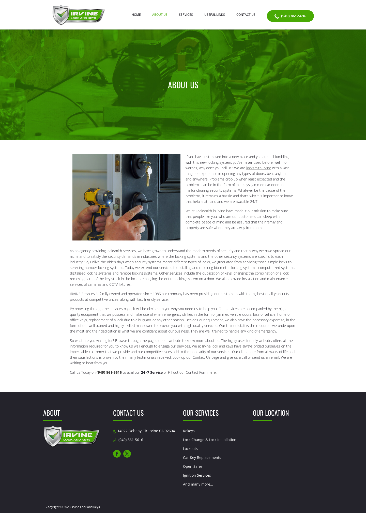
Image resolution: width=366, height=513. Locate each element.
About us (159, 14)
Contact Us (245, 14)
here (212, 372)
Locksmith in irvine (210, 210)
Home (136, 14)
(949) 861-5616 (290, 16)
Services (186, 14)
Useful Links (214, 14)
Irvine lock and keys (217, 346)
